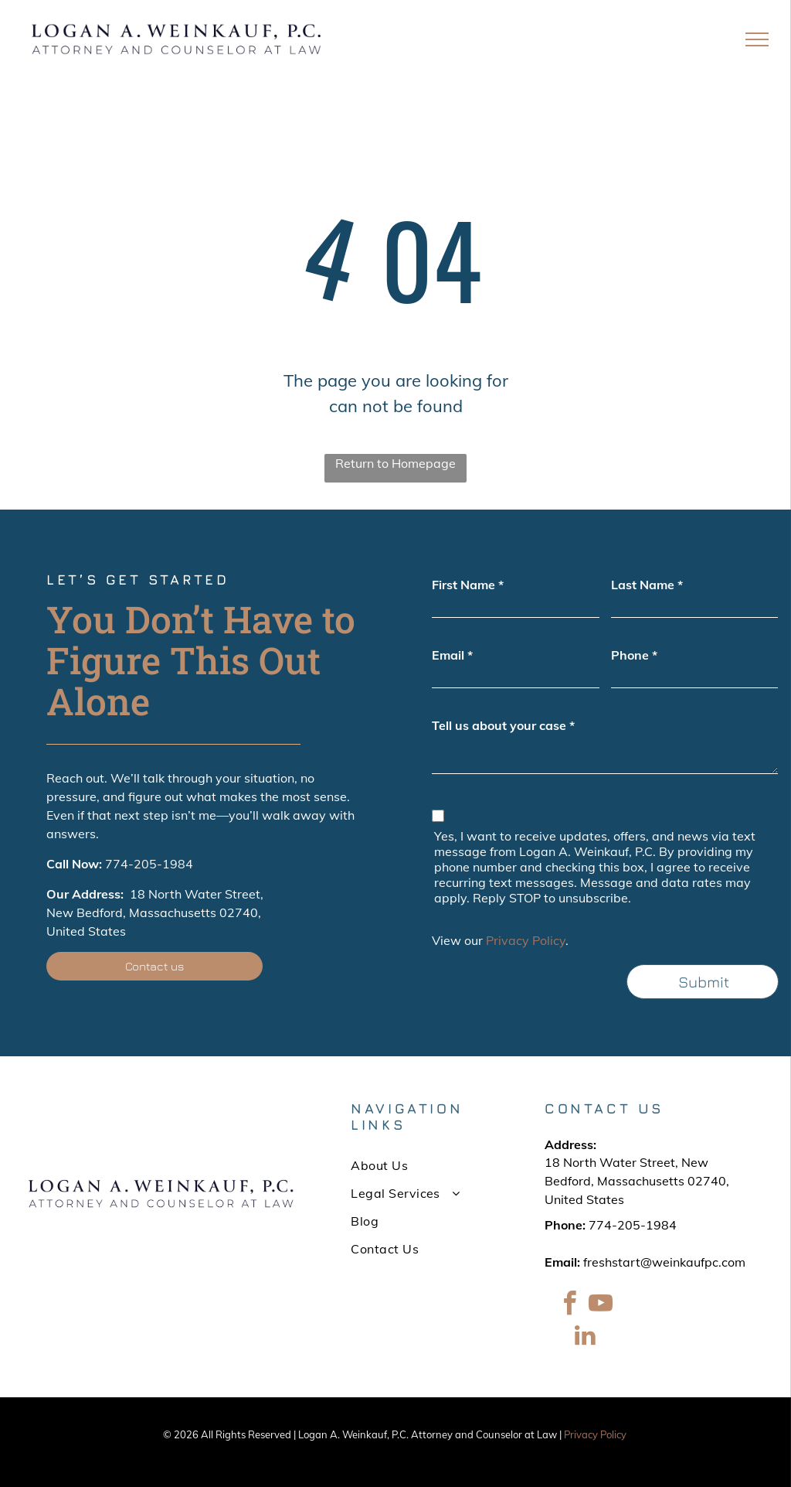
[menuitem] (420, 1165)
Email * (452, 655)
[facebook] (569, 1306)
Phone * (634, 655)
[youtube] (600, 1306)
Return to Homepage (395, 463)
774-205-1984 (149, 863)
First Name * (468, 584)
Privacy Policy (525, 940)
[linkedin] (585, 1337)
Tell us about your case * (503, 725)
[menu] (757, 39)
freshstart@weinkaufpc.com (664, 1262)
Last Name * (647, 584)
